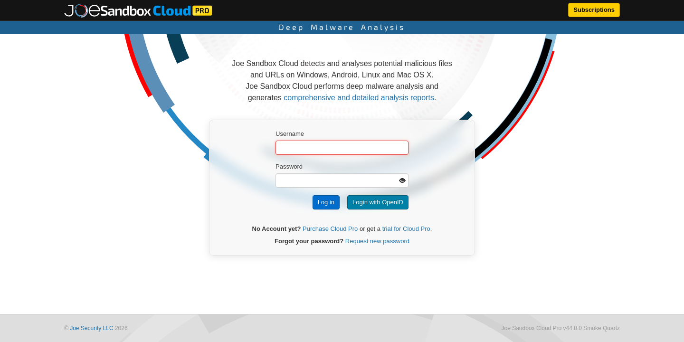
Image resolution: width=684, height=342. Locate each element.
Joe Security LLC (91, 328)
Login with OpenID (377, 202)
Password (289, 166)
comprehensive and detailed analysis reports (359, 98)
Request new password (377, 241)
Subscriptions (594, 9)
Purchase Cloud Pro (330, 228)
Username (290, 133)
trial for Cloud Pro (406, 228)
